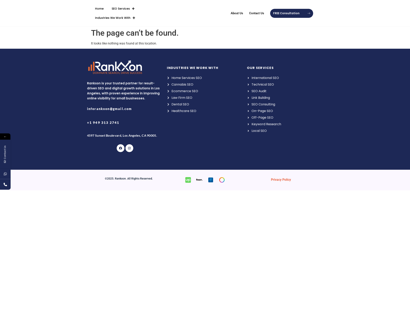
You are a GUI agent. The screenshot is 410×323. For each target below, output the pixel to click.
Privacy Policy (281, 180)
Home (99, 7)
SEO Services (123, 7)
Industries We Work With (115, 16)
